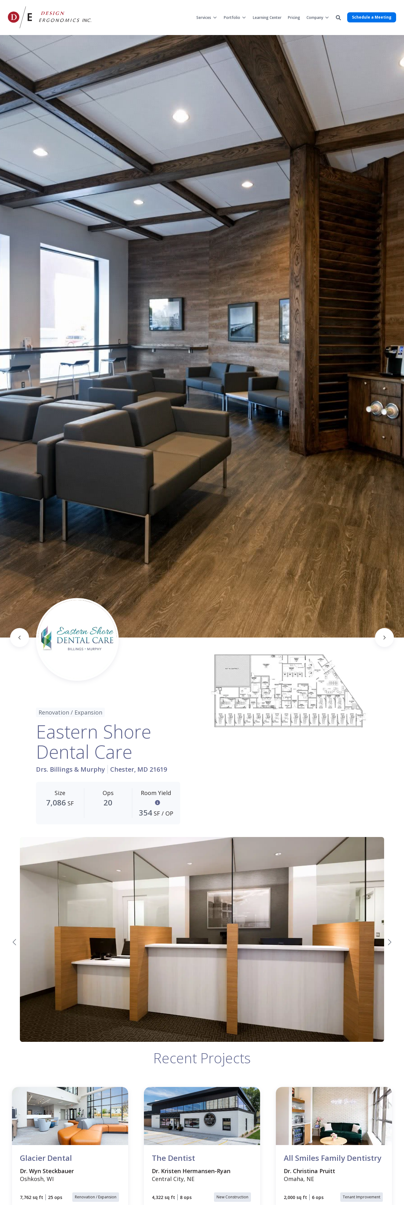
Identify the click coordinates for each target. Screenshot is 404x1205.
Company (314, 17)
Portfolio (232, 17)
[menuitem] (207, 17)
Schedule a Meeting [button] (371, 17)
